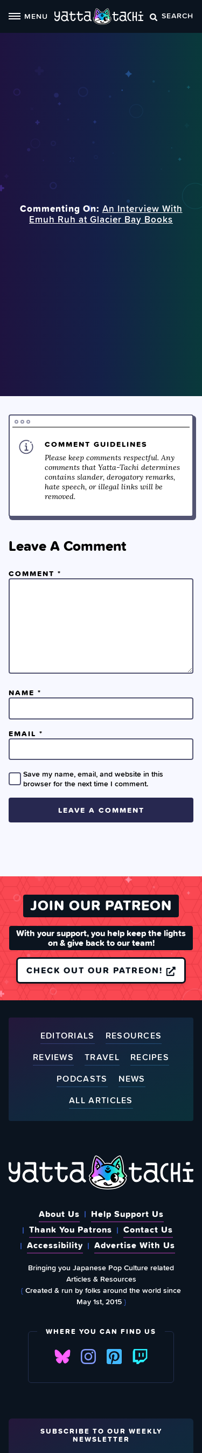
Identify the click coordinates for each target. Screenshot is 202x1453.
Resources (134, 1036)
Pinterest (114, 1356)
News (132, 1079)
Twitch (140, 1356)
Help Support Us (127, 1213)
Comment (35, 573)
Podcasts (82, 1079)
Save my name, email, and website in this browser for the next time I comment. (93, 778)
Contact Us (148, 1229)
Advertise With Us (134, 1244)
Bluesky (62, 1356)
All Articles (101, 1100)
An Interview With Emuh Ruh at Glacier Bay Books (106, 214)
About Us (59, 1213)
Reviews (53, 1057)
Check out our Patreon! (101, 970)
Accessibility (55, 1244)
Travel (102, 1057)
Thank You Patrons (70, 1229)
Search (171, 15)
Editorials (67, 1036)
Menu (28, 16)
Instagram (88, 1356)
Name (25, 692)
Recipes (149, 1057)
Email (26, 733)
